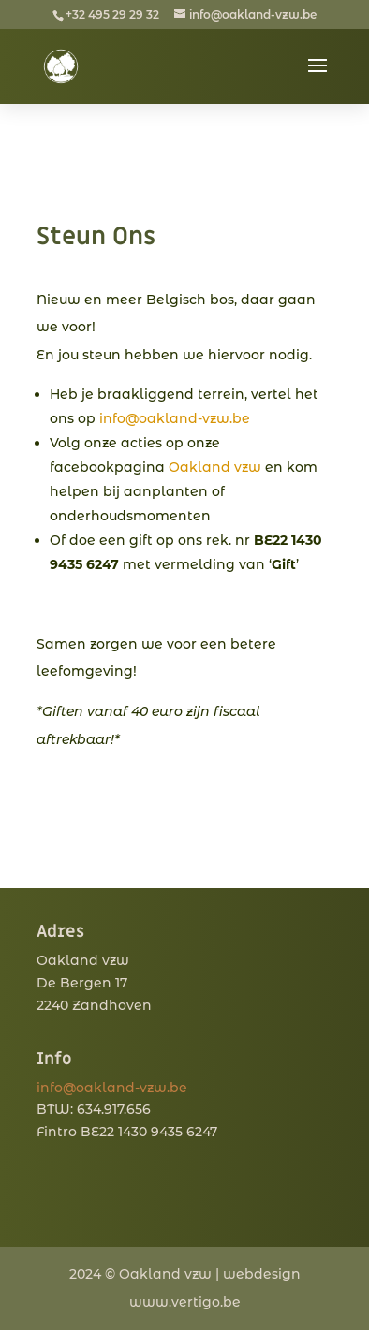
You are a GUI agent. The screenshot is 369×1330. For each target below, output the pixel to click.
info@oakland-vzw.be (174, 418)
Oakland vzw (215, 467)
